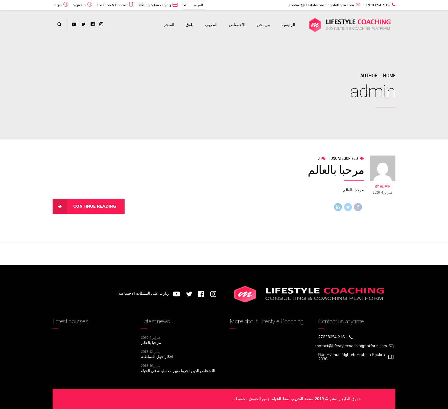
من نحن (263, 24)
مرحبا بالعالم (336, 170)
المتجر (169, 24)
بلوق (189, 24)
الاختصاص (237, 24)
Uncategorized (344, 158)
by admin (383, 186)
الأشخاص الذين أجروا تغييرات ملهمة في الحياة (178, 370)
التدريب (211, 24)
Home (389, 75)
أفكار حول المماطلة (157, 356)
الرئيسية (288, 24)
